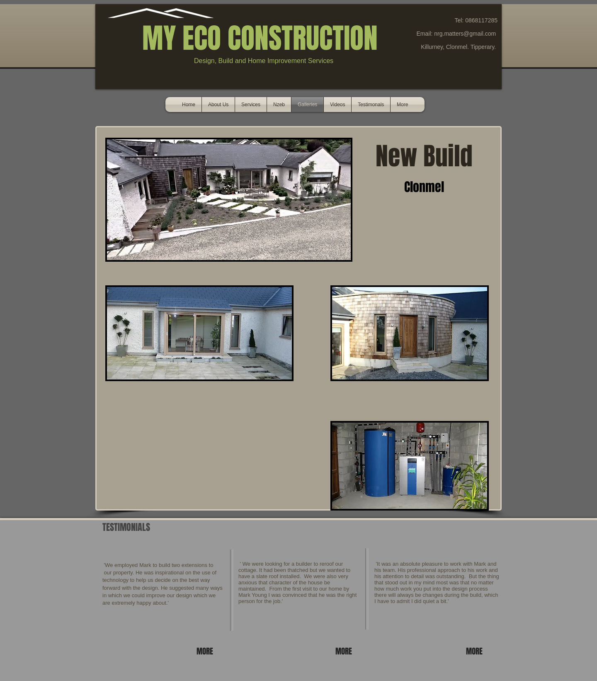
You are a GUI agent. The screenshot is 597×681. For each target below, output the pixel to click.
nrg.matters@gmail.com (465, 33)
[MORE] (206, 651)
